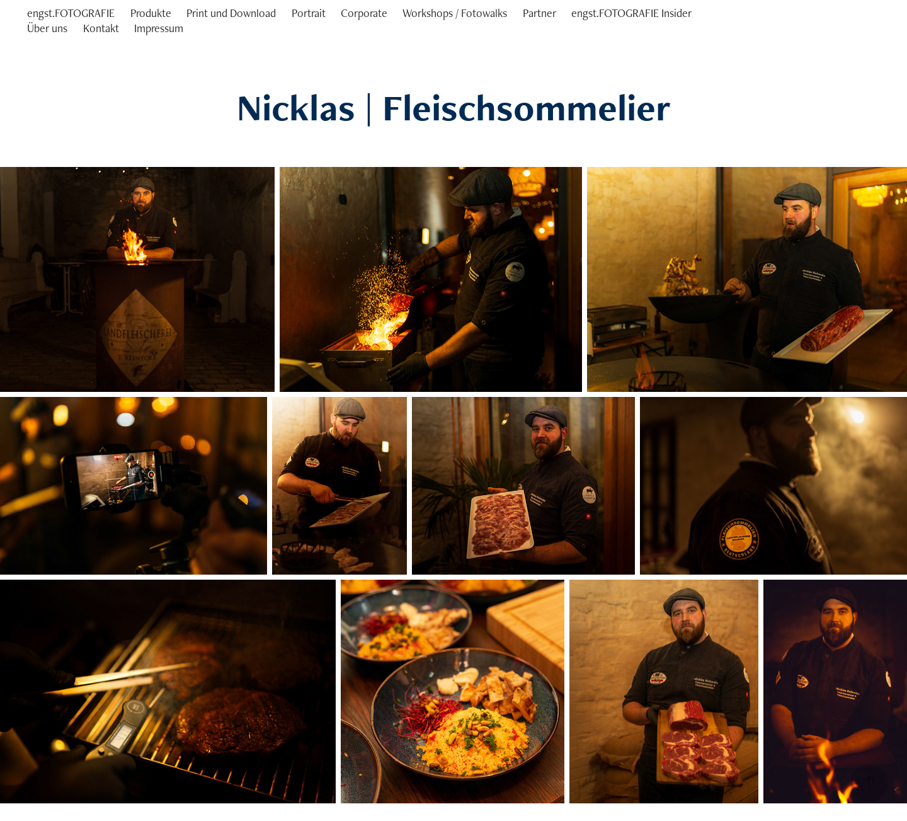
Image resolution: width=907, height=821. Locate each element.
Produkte (150, 13)
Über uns (47, 28)
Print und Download (231, 13)
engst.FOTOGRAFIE (71, 13)
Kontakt (101, 28)
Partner (539, 13)
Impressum (158, 28)
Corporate (364, 13)
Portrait (309, 13)
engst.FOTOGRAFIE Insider (631, 13)
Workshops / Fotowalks (454, 13)
